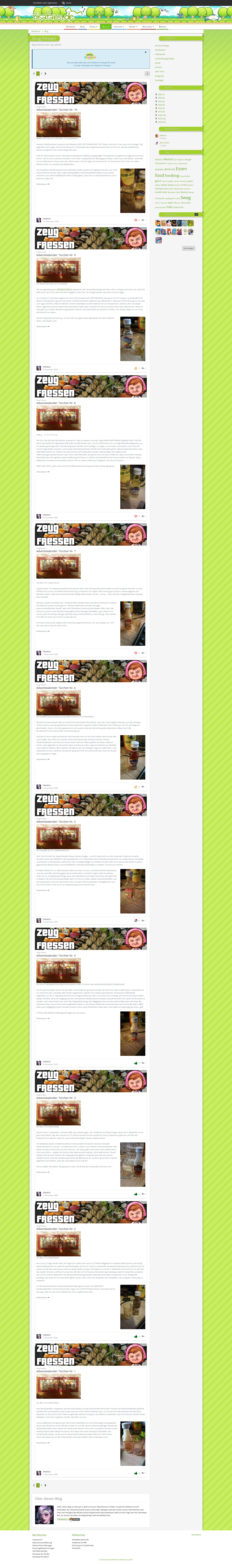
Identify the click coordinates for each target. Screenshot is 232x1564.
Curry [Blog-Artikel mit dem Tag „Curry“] (175, 163)
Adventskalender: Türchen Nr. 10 (56, 109)
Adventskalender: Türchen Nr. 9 (56, 255)
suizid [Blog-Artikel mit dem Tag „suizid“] (177, 198)
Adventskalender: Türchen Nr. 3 (56, 1098)
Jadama (163, 135)
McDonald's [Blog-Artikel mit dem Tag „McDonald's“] (168, 188)
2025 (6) (160, 97)
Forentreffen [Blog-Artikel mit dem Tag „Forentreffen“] (185, 176)
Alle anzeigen (189, 248)
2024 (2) (160, 101)
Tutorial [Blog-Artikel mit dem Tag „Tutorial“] (163, 203)
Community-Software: (116, 1559)
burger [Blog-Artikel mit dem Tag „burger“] (188, 159)
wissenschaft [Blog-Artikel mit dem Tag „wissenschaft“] (160, 207)
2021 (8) (160, 111)
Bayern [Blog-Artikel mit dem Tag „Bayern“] (181, 159)
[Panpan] (190, 231)
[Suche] (66, 3)
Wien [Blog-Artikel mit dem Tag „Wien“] (189, 203)
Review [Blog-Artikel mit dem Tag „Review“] (184, 192)
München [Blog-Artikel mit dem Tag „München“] (171, 192)
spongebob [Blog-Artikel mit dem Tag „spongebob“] (169, 198)
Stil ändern (196, 1534)
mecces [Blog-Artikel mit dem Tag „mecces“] (187, 188)
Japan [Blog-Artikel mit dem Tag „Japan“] (190, 181)
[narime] (185, 231)
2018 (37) (160, 122)
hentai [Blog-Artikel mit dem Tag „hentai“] (176, 181)
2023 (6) (160, 104)
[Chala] (163, 223)
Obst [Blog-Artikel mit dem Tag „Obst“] (178, 192)
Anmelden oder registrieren (45, 2)
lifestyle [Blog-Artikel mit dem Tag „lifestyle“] (159, 188)
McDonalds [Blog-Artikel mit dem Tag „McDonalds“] (178, 188)
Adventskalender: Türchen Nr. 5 (56, 821)
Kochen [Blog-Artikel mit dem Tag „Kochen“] (178, 185)
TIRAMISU (63, 1519)
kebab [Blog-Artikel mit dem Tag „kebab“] (164, 184)
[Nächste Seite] (45, 73)
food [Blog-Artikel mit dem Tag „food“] (159, 175)
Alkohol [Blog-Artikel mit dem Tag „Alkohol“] (168, 159)
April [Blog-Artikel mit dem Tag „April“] (175, 159)
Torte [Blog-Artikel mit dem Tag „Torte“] (157, 203)
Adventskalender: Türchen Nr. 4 (56, 955)
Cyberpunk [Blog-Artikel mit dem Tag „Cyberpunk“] (182, 163)
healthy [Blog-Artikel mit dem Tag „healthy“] (170, 181)
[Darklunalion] (174, 223)
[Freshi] (179, 223)
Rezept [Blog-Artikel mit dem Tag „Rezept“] (191, 192)
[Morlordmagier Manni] (174, 231)
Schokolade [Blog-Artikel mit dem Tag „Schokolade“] (160, 198)
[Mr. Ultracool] (179, 231)
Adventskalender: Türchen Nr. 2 (56, 1229)
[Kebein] (158, 231)
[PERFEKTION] (158, 240)
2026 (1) (160, 94)
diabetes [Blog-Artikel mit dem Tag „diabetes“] (159, 169)
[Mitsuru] (169, 231)
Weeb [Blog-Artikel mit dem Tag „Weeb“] (183, 203)
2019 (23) (160, 118)
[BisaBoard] (116, 15)
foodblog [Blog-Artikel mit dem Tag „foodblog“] (172, 175)
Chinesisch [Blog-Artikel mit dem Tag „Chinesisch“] (160, 163)
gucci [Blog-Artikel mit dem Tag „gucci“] (158, 181)
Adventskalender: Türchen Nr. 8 (56, 403)
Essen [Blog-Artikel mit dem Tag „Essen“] (181, 168)
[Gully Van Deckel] (190, 223)
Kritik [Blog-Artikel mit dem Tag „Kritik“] (184, 184)
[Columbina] (169, 223)
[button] (145, 52)
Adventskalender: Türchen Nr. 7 (56, 551)
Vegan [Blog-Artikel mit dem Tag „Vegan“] (170, 202)
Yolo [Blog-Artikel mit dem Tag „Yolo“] (169, 207)
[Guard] (185, 223)
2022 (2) (160, 108)
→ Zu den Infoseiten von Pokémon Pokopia (91, 65)
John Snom (164, 142)
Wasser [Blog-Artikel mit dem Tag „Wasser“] (177, 203)
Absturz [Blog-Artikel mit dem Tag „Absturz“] (159, 159)
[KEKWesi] (163, 231)
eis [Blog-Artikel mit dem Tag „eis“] (173, 169)
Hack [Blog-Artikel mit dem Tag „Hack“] (164, 181)
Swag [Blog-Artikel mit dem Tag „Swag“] (186, 197)
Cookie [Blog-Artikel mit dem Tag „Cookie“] (169, 163)
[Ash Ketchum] (158, 223)
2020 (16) (160, 115)
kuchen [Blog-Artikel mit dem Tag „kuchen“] (190, 185)
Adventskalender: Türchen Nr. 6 (56, 688)
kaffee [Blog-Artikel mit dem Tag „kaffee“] (157, 185)
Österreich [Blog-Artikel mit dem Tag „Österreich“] (178, 207)
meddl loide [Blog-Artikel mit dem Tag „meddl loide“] (161, 192)
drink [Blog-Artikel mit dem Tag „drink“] (167, 169)
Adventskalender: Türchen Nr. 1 (56, 1371)
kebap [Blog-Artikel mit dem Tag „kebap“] (171, 184)
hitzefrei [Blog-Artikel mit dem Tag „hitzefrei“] (183, 181)
